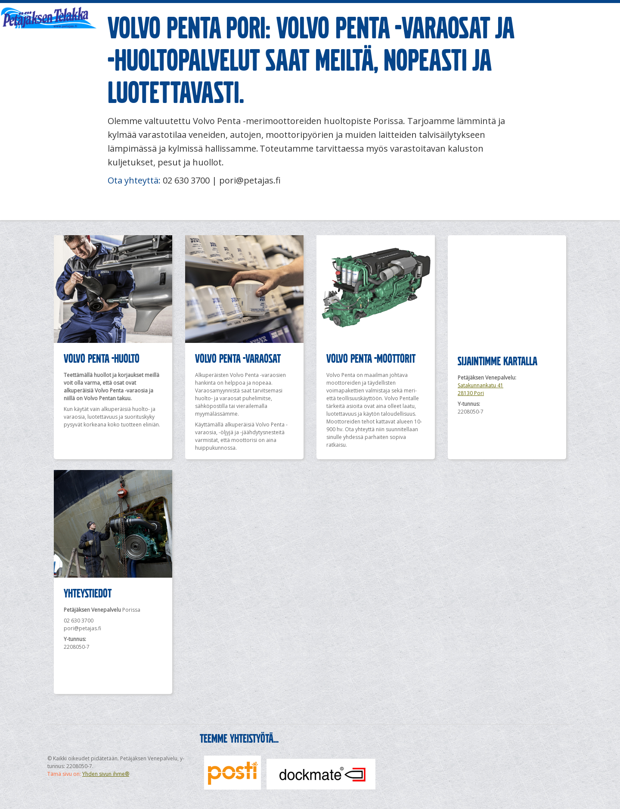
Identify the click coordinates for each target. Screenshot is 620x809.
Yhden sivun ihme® (105, 774)
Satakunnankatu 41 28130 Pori (480, 389)
